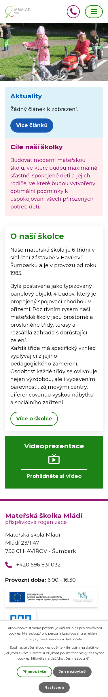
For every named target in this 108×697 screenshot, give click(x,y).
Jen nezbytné (72, 671)
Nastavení (54, 687)
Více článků (32, 125)
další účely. (74, 639)
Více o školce (34, 418)
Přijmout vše (34, 671)
